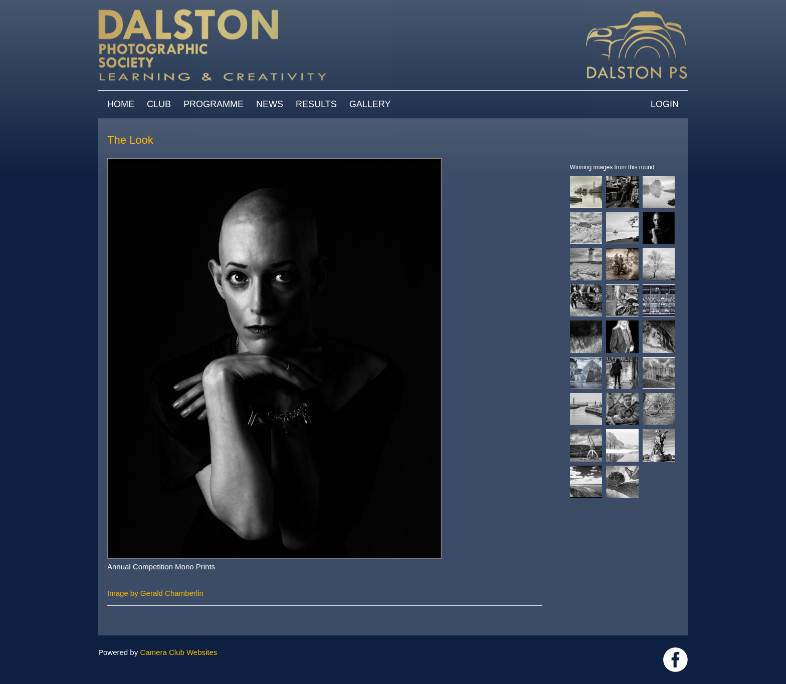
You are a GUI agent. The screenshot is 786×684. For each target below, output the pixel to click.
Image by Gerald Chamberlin (155, 593)
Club (159, 104)
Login (665, 104)
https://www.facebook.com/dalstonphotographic (675, 659)
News (269, 104)
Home (120, 104)
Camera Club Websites (178, 652)
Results (316, 104)
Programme (213, 104)
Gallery (370, 104)
